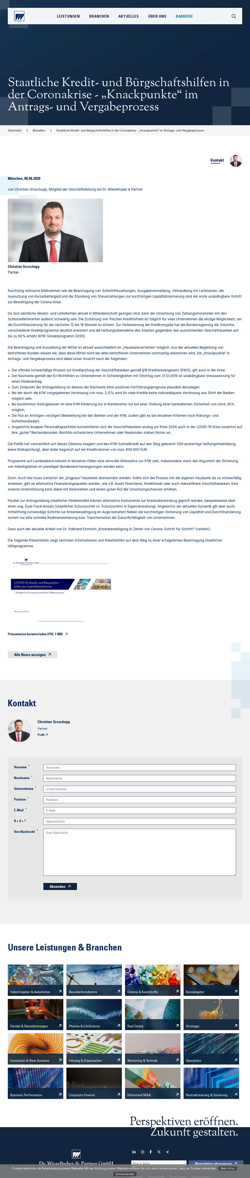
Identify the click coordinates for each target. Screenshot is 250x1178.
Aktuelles (39, 130)
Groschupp (61, 722)
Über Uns (157, 17)
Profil (41, 735)
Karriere (184, 17)
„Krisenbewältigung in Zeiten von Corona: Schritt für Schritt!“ (146, 529)
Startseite (14, 130)
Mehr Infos (228, 1168)
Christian (45, 722)
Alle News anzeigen (30, 655)
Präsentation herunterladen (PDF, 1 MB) (35, 634)
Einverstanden (125, 1174)
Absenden (57, 887)
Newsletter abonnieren (213, 1164)
